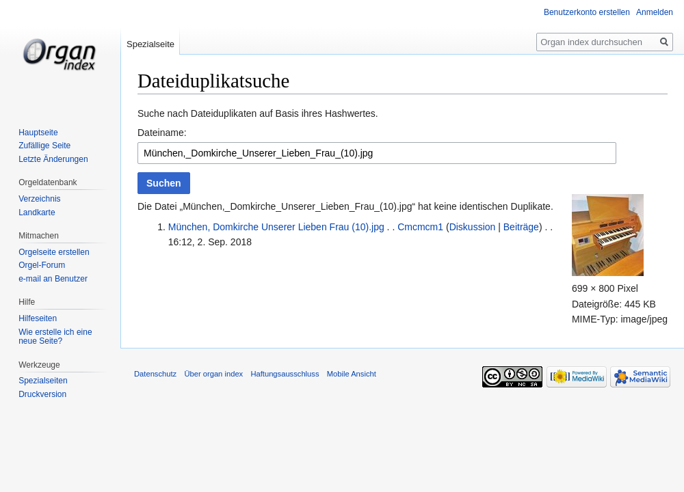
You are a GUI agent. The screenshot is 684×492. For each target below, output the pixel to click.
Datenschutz (155, 374)
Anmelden (654, 12)
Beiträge (521, 226)
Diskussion (472, 226)
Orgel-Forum (41, 265)
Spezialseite (150, 44)
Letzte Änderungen (53, 159)
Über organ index (213, 374)
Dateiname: (162, 132)
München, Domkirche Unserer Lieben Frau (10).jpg (276, 226)
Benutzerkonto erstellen (587, 12)
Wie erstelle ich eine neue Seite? (55, 336)
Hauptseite (37, 132)
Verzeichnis (39, 199)
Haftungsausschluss (284, 374)
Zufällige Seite (44, 145)
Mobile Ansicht (351, 374)
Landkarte (36, 212)
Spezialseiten (42, 380)
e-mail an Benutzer (53, 279)
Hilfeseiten (37, 318)
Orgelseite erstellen (53, 252)
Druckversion (42, 394)
